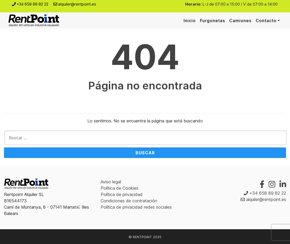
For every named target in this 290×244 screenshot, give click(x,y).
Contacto (266, 20)
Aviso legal (111, 181)
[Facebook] (262, 184)
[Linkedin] (282, 184)
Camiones (240, 20)
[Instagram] (272, 184)
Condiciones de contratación (129, 200)
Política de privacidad (122, 194)
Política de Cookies (119, 188)
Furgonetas (212, 20)
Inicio (190, 20)
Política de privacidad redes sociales (136, 207)
